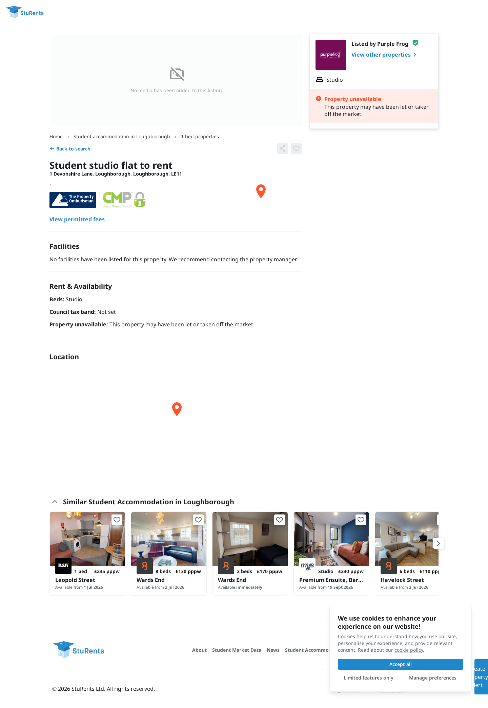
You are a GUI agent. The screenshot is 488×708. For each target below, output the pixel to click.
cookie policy (408, 650)
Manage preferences (432, 677)
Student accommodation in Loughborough (122, 136)
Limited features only (368, 677)
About (199, 650)
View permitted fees (77, 219)
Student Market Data (236, 650)
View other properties (385, 54)
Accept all (400, 664)
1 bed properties (200, 136)
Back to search (69, 148)
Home (56, 136)
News (273, 650)
